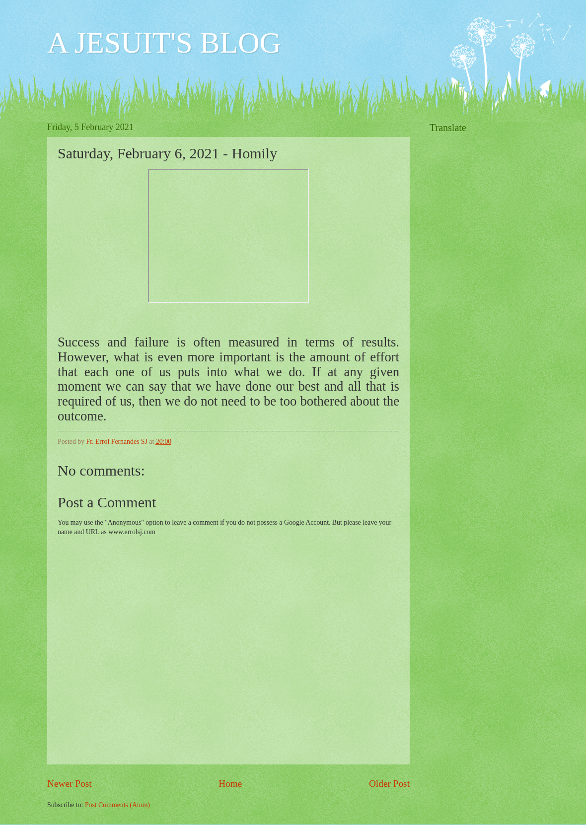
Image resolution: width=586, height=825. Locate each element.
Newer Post (69, 783)
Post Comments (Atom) (117, 805)
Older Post (389, 783)
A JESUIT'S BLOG (164, 42)
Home (230, 783)
